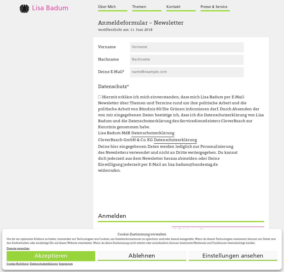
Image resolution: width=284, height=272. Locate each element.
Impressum (66, 264)
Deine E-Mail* (111, 72)
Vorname (107, 47)
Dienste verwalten (18, 248)
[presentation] (132, 226)
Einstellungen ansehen (232, 256)
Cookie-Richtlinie (18, 264)
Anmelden (112, 216)
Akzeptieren (51, 256)
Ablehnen (141, 256)
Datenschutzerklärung (44, 264)
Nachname (108, 60)
